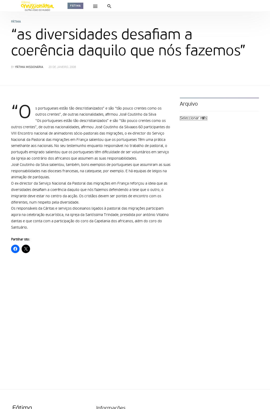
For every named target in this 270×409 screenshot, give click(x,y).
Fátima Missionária (29, 67)
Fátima (75, 5)
